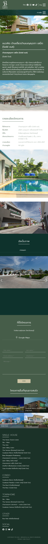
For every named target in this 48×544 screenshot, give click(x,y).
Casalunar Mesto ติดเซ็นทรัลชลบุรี (12, 480)
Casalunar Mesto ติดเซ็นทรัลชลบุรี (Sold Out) (16, 453)
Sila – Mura (5, 442)
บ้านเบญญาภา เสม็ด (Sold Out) (12, 463)
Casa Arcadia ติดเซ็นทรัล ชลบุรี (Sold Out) (15, 468)
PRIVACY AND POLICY (24, 539)
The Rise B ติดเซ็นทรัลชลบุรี (11, 485)
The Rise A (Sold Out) (9, 488)
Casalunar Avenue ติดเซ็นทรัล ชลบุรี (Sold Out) (17, 507)
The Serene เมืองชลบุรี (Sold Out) (13, 450)
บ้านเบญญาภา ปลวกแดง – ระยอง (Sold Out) (16, 458)
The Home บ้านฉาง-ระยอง (10, 440)
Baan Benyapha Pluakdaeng (11, 455)
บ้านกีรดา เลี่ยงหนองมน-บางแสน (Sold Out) (15, 466)
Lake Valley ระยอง (8, 448)
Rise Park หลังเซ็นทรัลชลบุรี (10, 519)
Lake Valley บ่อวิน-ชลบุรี (9, 461)
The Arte (5, 445)
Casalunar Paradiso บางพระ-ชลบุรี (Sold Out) (16, 483)
